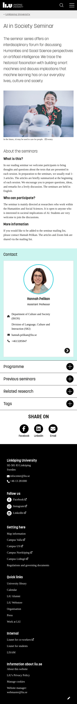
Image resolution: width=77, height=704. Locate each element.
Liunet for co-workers (19, 639)
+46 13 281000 (18, 480)
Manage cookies (16, 681)
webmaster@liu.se (17, 692)
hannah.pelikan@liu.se (24, 334)
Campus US (13, 546)
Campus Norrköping (18, 552)
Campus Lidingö (16, 558)
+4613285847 (19, 341)
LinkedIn (15, 513)
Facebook (15, 500)
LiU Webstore (14, 602)
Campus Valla (14, 539)
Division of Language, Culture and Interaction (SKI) (31, 326)
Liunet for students (17, 646)
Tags (34, 403)
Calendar (12, 589)
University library (17, 583)
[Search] (61, 5)
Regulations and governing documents (28, 565)
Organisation (14, 608)
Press (10, 615)
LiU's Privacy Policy (18, 675)
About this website (17, 669)
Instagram (15, 506)
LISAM (11, 652)
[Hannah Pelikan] (38, 350)
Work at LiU (14, 621)
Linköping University (18, 14)
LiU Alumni (13, 596)
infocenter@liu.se (20, 475)
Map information (16, 533)
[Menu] (72, 5)
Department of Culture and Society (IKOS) (31, 316)
